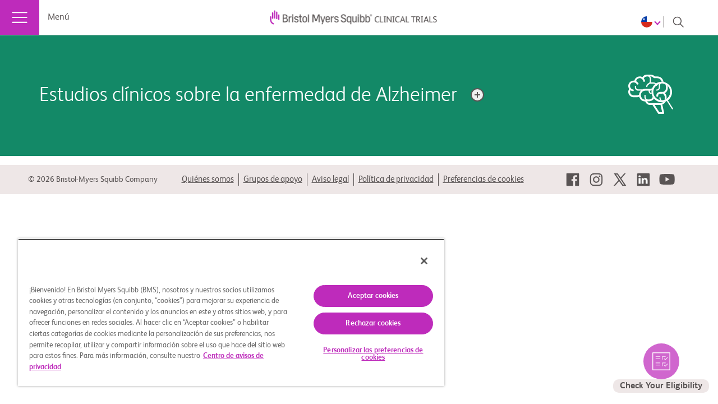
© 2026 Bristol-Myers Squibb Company (93, 179)
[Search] (678, 22)
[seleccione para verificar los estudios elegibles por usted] (661, 368)
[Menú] (19, 17)
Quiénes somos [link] (208, 179)
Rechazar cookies (364, 323)
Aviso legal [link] (330, 179)
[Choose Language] (652, 21)
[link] (572, 179)
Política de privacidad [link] (396, 179)
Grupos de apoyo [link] (272, 179)
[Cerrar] (414, 261)
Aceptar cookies (365, 296)
